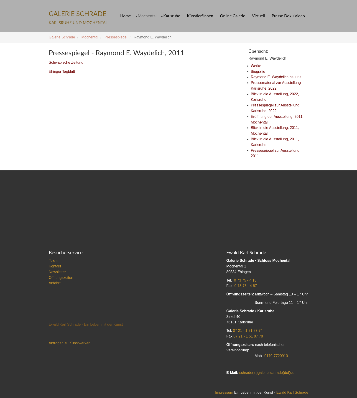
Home (125, 16)
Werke (256, 66)
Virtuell (258, 16)
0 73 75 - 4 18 (245, 280)
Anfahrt (55, 283)
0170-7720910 (276, 356)
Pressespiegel (116, 37)
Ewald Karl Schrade (292, 392)
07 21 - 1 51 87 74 (248, 331)
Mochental (147, 16)
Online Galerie (232, 16)
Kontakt (55, 266)
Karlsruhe (171, 16)
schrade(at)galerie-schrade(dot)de (266, 373)
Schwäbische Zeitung (66, 62)
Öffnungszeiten (61, 278)
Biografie (258, 71)
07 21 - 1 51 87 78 (248, 336)
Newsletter (57, 272)
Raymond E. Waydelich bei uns (276, 77)
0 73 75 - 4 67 (246, 286)
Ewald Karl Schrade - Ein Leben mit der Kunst (86, 324)
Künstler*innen (200, 16)
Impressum (224, 392)
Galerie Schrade (62, 37)
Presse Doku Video (288, 16)
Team (53, 260)
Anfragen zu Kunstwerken (69, 343)
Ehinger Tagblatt (62, 71)
